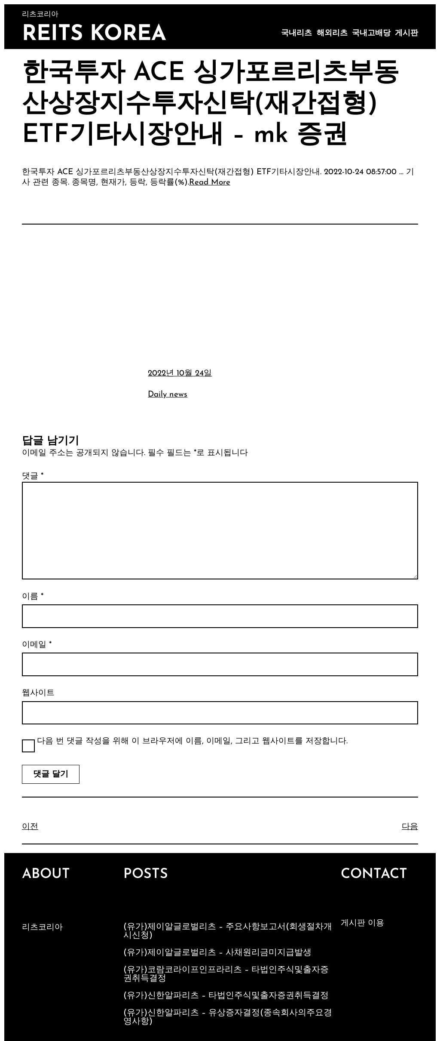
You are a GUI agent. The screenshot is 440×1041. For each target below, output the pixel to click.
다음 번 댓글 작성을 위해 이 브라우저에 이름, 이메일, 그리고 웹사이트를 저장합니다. (192, 741)
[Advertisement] (220, 295)
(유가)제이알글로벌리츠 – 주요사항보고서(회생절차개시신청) (227, 931)
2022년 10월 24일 (180, 374)
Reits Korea (94, 35)
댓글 (32, 476)
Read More (209, 183)
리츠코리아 (42, 928)
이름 (32, 597)
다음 (410, 827)
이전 (30, 827)
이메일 (37, 645)
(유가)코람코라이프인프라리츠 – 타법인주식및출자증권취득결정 (226, 974)
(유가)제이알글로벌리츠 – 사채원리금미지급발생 (217, 953)
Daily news (167, 395)
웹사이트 (38, 693)
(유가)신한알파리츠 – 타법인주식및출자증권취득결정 (226, 996)
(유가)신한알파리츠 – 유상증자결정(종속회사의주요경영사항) (227, 1017)
